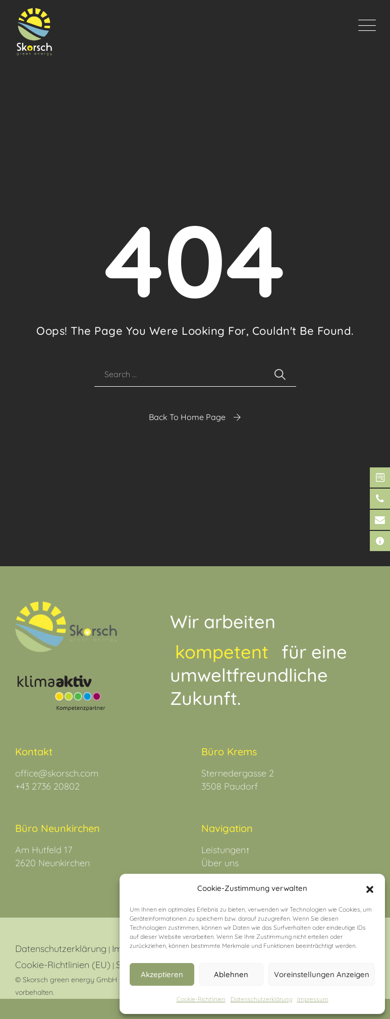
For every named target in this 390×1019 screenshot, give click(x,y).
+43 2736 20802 (47, 786)
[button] (370, 888)
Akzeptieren (162, 974)
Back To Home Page (187, 417)
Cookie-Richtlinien (201, 999)
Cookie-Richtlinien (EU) (62, 965)
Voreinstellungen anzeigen (321, 974)
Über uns (220, 863)
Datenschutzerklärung (60, 948)
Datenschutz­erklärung (261, 999)
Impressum (312, 999)
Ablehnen (231, 974)
